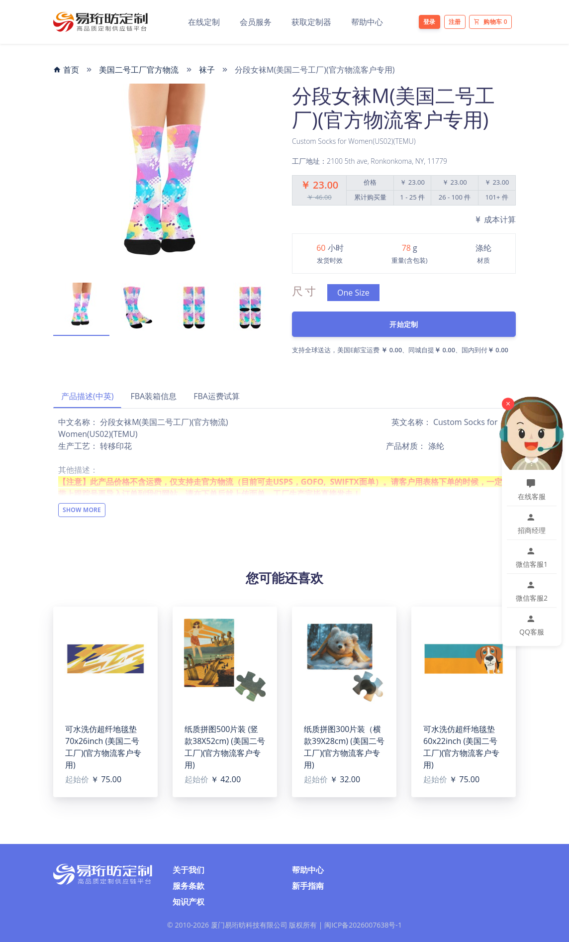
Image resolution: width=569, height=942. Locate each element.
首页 (66, 69)
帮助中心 (367, 21)
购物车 (490, 21)
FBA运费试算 (216, 396)
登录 (429, 21)
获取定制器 (311, 21)
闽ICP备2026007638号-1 (363, 925)
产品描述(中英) (87, 396)
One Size (353, 292)
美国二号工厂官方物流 (139, 69)
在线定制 (204, 21)
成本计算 (495, 219)
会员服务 (256, 21)
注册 (455, 21)
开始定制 (403, 324)
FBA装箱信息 (153, 396)
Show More (82, 510)
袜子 (207, 69)
